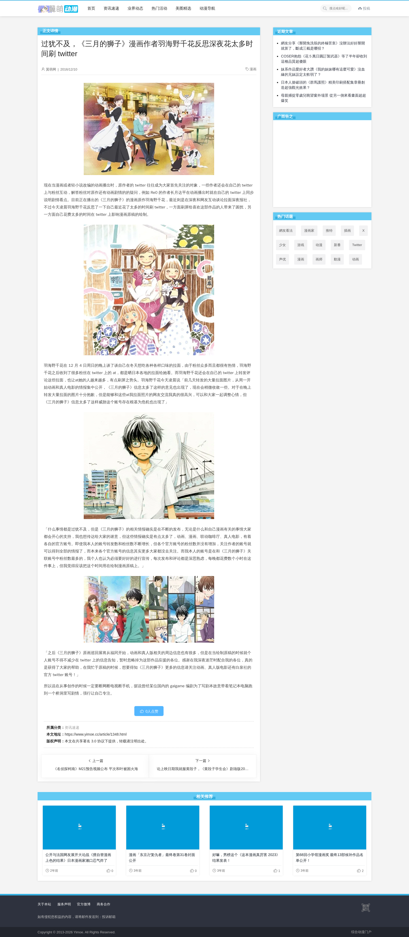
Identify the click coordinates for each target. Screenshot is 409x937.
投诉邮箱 (109, 917)
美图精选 (183, 8)
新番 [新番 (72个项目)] (337, 245)
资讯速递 (111, 8)
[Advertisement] (322, 164)
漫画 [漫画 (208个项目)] (300, 259)
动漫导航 (207, 8)
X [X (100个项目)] (363, 230)
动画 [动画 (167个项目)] (355, 259)
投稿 (364, 8)
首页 (91, 8)
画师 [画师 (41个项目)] (319, 259)
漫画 (253, 69)
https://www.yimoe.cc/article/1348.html (96, 734)
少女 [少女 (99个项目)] (282, 245)
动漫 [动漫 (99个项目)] (319, 245)
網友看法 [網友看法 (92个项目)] (286, 230)
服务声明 (64, 904)
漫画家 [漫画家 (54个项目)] (309, 230)
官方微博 (84, 904)
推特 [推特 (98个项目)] (329, 230)
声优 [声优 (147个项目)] (282, 259)
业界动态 (135, 8)
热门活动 (159, 8)
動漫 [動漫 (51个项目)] (337, 259)
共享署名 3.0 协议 (90, 741)
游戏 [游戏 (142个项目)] (300, 245)
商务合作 (103, 904)
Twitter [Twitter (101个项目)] (357, 245)
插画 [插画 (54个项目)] (347, 230)
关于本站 (44, 904)
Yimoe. (79, 932)
